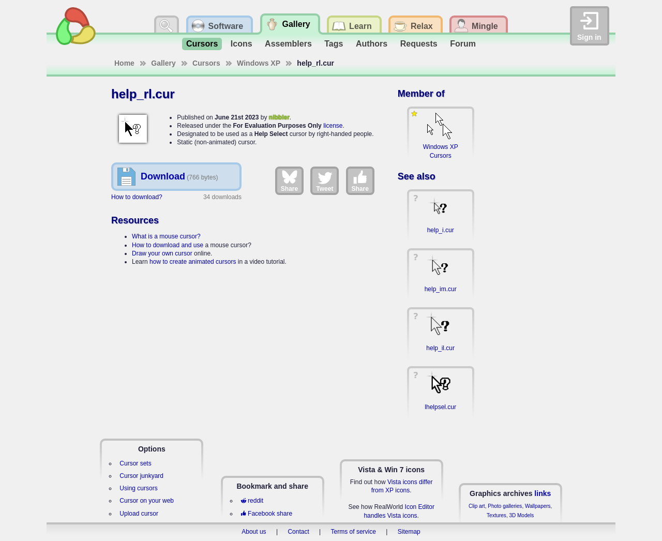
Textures (496, 515)
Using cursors (138, 488)
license (332, 125)
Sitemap (409, 531)
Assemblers (288, 43)
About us (254, 531)
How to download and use (167, 245)
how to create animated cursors (192, 261)
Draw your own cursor (162, 253)
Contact (298, 531)
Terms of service (353, 531)
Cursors (202, 43)
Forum (463, 43)
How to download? (136, 197)
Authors (371, 43)
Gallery (163, 63)
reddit (251, 500)
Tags (333, 43)
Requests (419, 43)
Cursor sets (135, 463)
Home (124, 63)
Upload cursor (138, 513)
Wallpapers (538, 506)
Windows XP (258, 63)
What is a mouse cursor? (166, 236)
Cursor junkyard (141, 475)
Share (289, 180)
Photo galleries (505, 506)
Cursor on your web (146, 500)
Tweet (324, 180)
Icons (241, 43)
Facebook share (266, 513)
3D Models (521, 515)
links (542, 493)
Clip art (477, 506)
